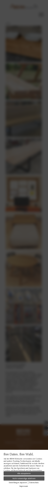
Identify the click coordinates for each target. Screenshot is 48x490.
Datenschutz (34, 483)
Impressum (24, 486)
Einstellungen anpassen (18, 483)
